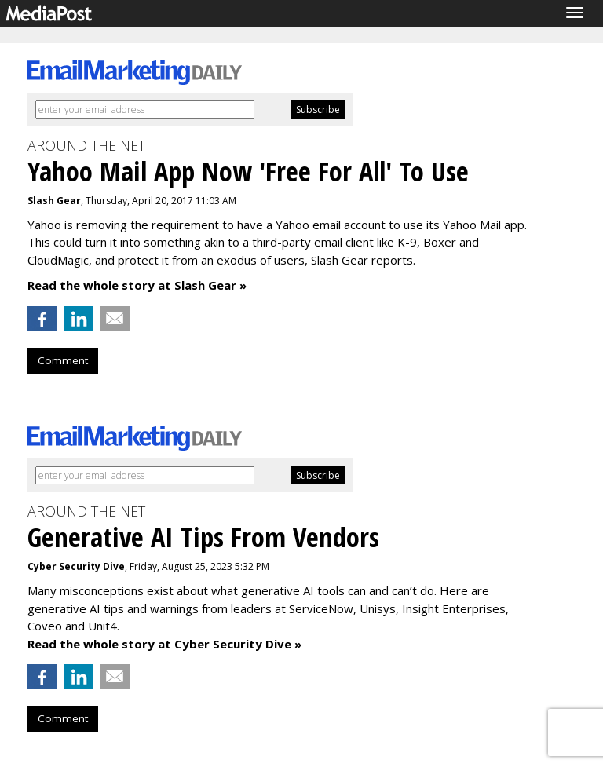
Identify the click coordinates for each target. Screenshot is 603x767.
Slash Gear (54, 200)
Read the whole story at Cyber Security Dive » (164, 644)
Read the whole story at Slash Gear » (137, 285)
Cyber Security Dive (76, 566)
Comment (63, 360)
